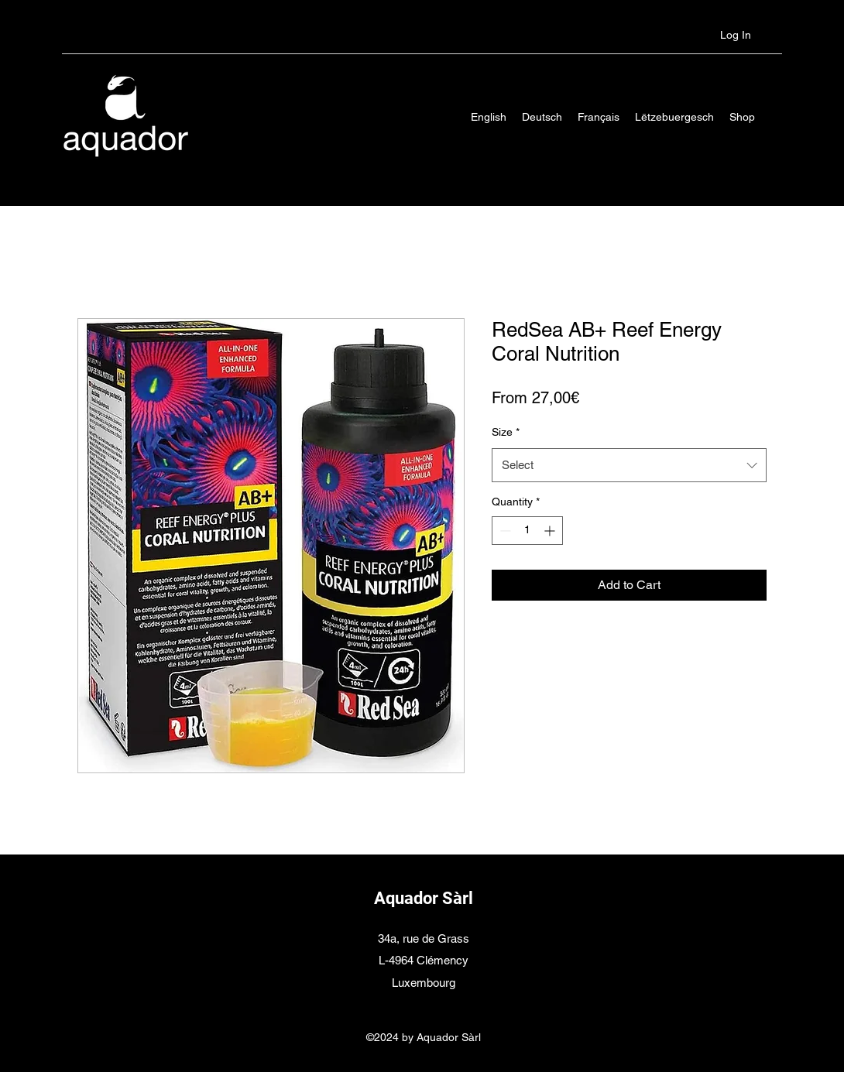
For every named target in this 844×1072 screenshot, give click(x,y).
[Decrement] (503, 530)
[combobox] (629, 465)
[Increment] (551, 530)
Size (506, 432)
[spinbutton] (527, 530)
